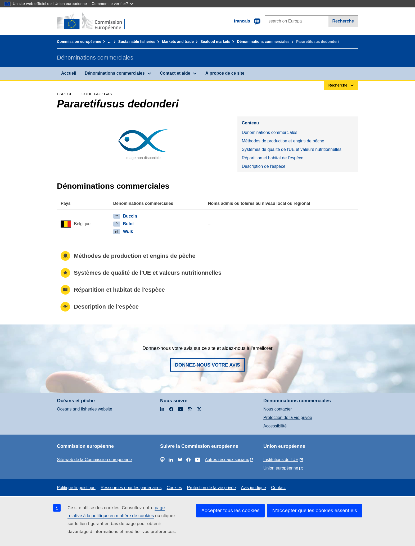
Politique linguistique (76, 487)
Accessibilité (275, 426)
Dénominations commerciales (263, 41)
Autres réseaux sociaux (227, 459)
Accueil (68, 73)
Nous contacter (277, 409)
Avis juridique (253, 487)
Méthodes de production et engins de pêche (283, 141)
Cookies (174, 487)
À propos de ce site (225, 73)
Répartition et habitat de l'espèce (272, 158)
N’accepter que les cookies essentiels (314, 510)
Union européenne (280, 468)
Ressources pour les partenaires (131, 487)
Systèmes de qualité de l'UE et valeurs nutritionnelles (291, 149)
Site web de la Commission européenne (94, 459)
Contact (278, 487)
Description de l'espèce (263, 166)
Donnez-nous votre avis (207, 365)
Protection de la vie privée (287, 417)
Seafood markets (215, 41)
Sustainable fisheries (136, 41)
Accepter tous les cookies (230, 510)
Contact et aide (175, 73)
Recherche (343, 21)
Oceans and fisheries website (84, 409)
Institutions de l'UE (280, 459)
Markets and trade (178, 41)
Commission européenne (79, 41)
